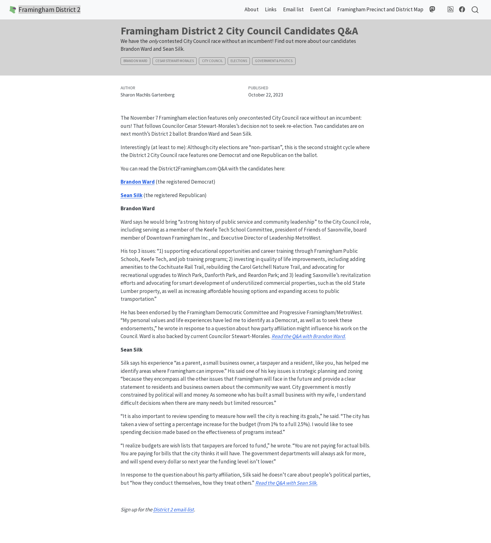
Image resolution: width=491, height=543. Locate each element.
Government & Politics (273, 61)
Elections (238, 61)
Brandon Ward (135, 61)
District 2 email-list (173, 509)
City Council (212, 61)
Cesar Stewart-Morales (174, 61)
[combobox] (475, 9)
